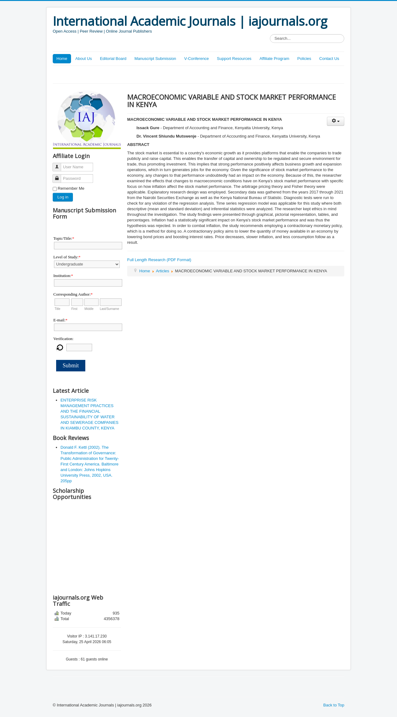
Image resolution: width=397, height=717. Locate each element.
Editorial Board (113, 58)
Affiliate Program (274, 58)
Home (61, 58)
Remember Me (71, 188)
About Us (83, 58)
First (74, 309)
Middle (88, 309)
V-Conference (196, 58)
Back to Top (333, 705)
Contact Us (329, 58)
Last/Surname (109, 309)
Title (57, 309)
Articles (162, 271)
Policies (304, 58)
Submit (71, 365)
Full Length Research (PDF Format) (159, 259)
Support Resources (234, 58)
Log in (62, 197)
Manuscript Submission (155, 58)
